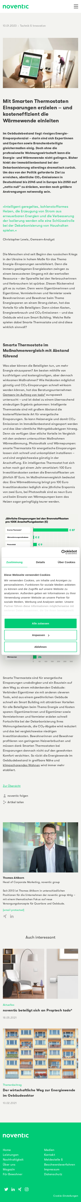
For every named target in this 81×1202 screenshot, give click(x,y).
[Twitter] (6, 1189)
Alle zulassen (40, 623)
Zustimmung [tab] (14, 561)
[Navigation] (76, 6)
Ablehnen (40, 646)
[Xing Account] (5, 916)
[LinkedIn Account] (11, 916)
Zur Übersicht (12, 786)
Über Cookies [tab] (66, 561)
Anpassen (40, 635)
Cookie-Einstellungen (65, 1195)
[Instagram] (26, 1189)
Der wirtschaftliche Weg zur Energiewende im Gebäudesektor (39, 1093)
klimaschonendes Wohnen (21, 765)
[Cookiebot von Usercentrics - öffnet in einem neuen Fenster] (61, 552)
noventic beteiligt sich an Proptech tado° (37, 1010)
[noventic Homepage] (16, 6)
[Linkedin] (13, 1189)
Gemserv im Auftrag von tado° (24, 394)
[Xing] (19, 1189)
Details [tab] (40, 561)
